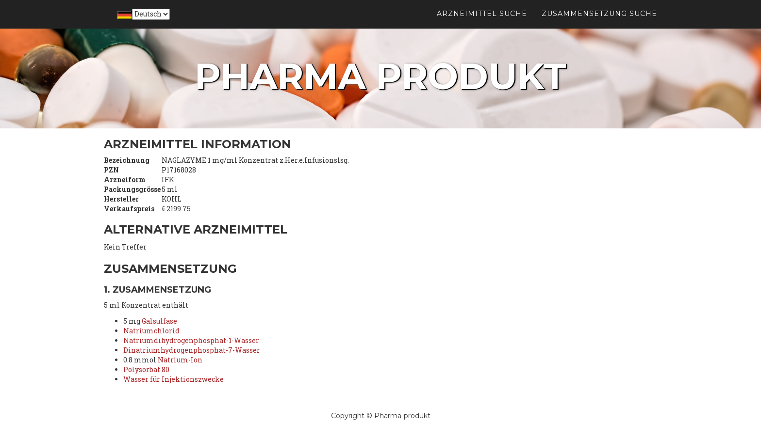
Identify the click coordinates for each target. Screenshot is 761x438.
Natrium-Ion (180, 359)
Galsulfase (159, 321)
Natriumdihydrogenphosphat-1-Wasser (191, 340)
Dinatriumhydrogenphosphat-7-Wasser (191, 350)
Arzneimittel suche (482, 24)
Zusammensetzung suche (599, 24)
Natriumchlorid (151, 330)
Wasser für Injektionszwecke (173, 379)
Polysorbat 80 (146, 369)
